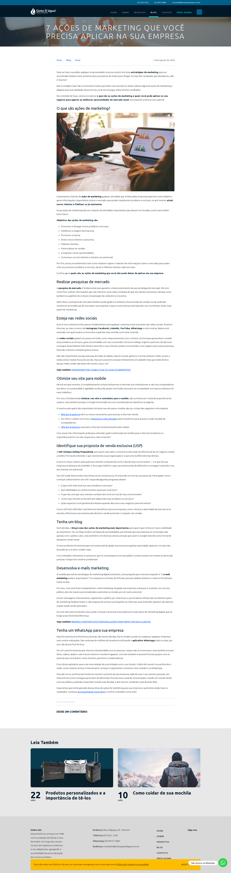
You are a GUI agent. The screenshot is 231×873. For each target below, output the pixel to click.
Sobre (125, 12)
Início (59, 60)
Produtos (140, 12)
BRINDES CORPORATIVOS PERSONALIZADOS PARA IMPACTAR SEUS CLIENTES (111, 621)
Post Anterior (65, 702)
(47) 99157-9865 (160, 2)
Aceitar (186, 864)
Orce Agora (184, 12)
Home (114, 12)
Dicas (77, 60)
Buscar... (199, 12)
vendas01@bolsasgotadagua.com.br (186, 2)
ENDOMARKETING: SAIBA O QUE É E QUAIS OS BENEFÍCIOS (101, 370)
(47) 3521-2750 (142, 2)
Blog (154, 12)
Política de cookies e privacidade (132, 864)
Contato (167, 12)
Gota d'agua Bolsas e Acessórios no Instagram (197, 835)
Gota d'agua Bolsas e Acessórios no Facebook (191, 835)
